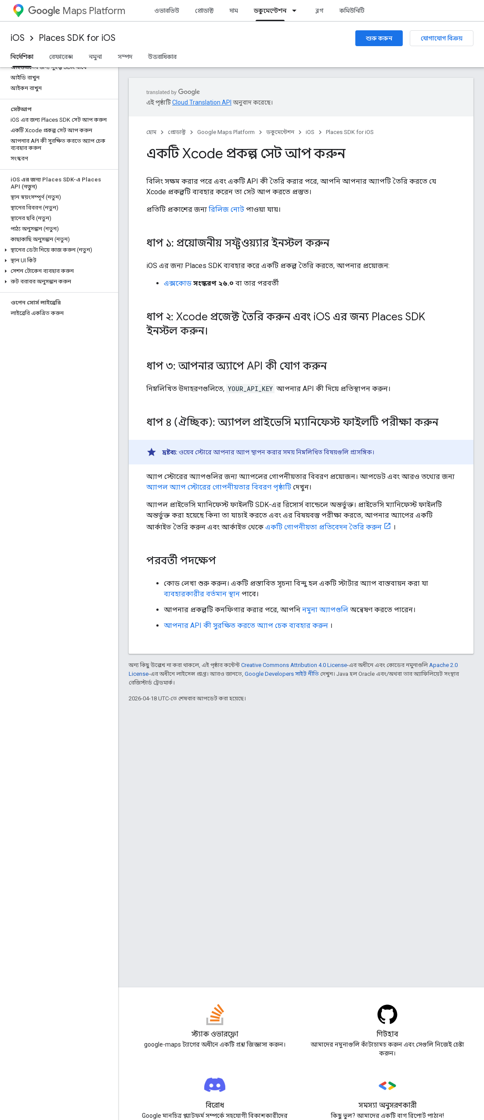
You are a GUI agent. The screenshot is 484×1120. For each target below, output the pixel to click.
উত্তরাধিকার (162, 57)
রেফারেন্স (61, 57)
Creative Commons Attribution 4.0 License (294, 665)
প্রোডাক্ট (204, 10)
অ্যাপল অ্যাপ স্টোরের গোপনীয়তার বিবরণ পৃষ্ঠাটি (218, 487)
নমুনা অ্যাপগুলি (325, 609)
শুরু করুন (379, 38)
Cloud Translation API (201, 102)
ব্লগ (319, 10)
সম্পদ (125, 57)
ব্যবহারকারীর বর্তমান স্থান (202, 594)
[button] (57, 250)
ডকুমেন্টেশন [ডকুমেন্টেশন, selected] (270, 10)
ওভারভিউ (166, 10)
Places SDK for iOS (77, 38)
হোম (151, 132)
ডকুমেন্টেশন (280, 132)
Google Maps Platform (226, 132)
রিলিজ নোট (226, 209)
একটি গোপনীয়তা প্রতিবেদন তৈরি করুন (323, 527)
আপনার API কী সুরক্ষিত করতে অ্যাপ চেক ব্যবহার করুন (246, 625)
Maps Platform (76, 11)
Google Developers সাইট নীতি (282, 674)
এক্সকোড (177, 283)
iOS (18, 38)
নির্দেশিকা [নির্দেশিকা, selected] (22, 57)
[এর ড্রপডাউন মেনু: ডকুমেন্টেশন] (296, 10)
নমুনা (95, 57)
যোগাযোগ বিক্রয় (441, 38)
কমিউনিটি (352, 10)
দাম (234, 10)
